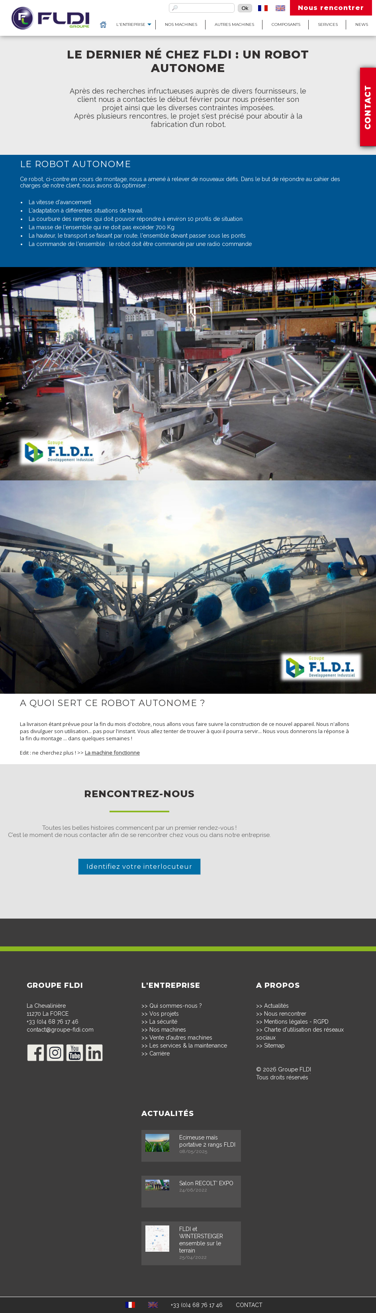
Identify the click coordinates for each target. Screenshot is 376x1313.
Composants (286, 24)
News (361, 24)
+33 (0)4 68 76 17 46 (52, 1021)
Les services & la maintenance (188, 1045)
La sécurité (163, 1021)
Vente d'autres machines (180, 1037)
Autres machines (234, 24)
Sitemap (274, 1045)
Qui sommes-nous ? (175, 1006)
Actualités (276, 1006)
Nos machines (181, 24)
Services (328, 24)
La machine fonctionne (112, 752)
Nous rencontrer (331, 8)
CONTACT (249, 1305)
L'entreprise (130, 24)
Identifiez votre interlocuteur (139, 866)
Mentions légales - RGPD (296, 1021)
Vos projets (164, 1014)
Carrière (159, 1053)
